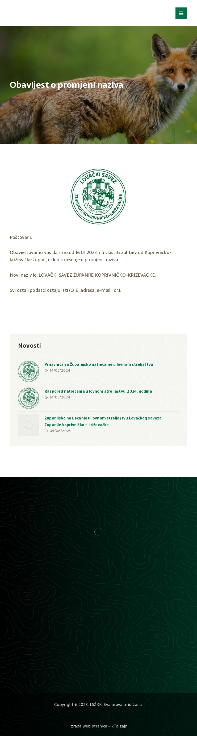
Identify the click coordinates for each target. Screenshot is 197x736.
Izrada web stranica (88, 726)
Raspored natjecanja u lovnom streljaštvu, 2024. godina (98, 391)
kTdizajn (119, 726)
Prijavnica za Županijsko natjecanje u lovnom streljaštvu (99, 364)
